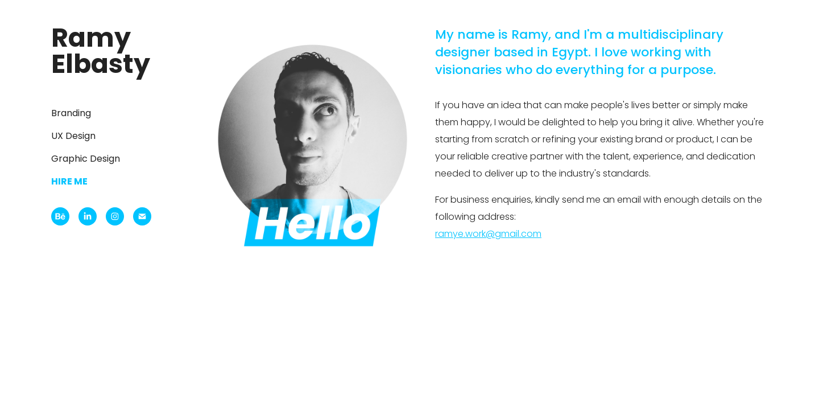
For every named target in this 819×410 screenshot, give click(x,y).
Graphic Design (85, 159)
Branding (71, 113)
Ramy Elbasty (100, 53)
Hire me (69, 182)
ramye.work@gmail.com (488, 234)
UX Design (73, 136)
